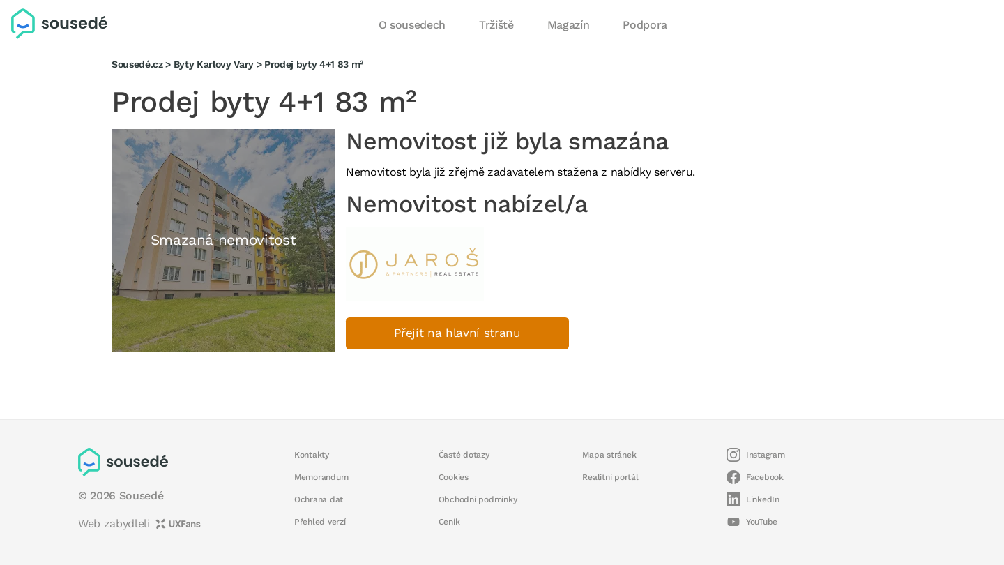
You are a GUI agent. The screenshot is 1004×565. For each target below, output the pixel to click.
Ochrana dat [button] (318, 499)
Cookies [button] (454, 477)
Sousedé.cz (137, 64)
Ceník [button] (449, 522)
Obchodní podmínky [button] (478, 499)
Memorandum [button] (321, 477)
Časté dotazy (464, 455)
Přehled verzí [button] (320, 522)
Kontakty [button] (311, 455)
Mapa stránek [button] (609, 455)
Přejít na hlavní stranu (457, 333)
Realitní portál (610, 477)
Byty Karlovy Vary (214, 64)
